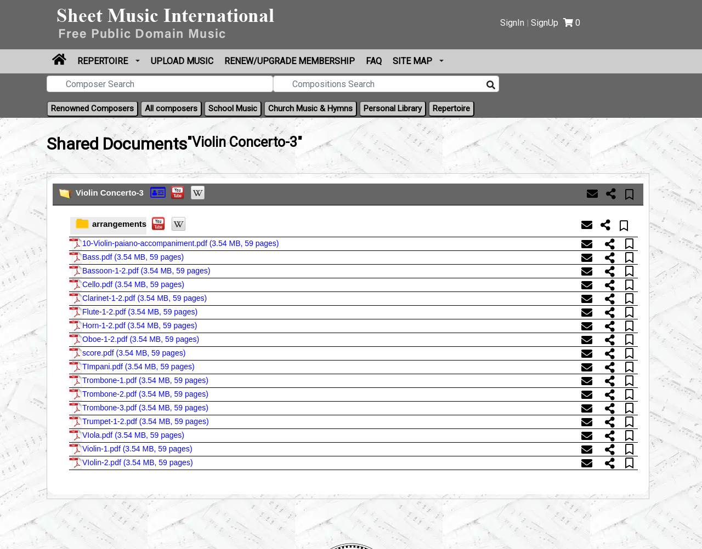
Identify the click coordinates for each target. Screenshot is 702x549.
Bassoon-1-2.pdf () (140, 271)
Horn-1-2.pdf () (133, 326)
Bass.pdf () (126, 257)
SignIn (512, 23)
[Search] (491, 85)
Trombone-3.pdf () (138, 408)
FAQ (374, 61)
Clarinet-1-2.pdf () (138, 298)
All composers (171, 108)
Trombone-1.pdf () (138, 380)
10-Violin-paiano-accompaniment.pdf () (174, 243)
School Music (232, 108)
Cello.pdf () (126, 284)
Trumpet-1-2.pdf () (139, 421)
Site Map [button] (413, 61)
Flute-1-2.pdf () (133, 312)
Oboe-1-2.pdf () (134, 339)
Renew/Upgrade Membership (289, 61)
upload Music (182, 61)
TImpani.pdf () (132, 367)
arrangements (119, 223)
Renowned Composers (92, 108)
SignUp (544, 23)
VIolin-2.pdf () (131, 463)
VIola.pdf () (126, 435)
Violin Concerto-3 (110, 192)
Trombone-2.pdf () (138, 394)
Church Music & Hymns (310, 108)
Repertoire (103, 61)
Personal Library (393, 108)
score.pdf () (127, 353)
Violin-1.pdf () (131, 449)
